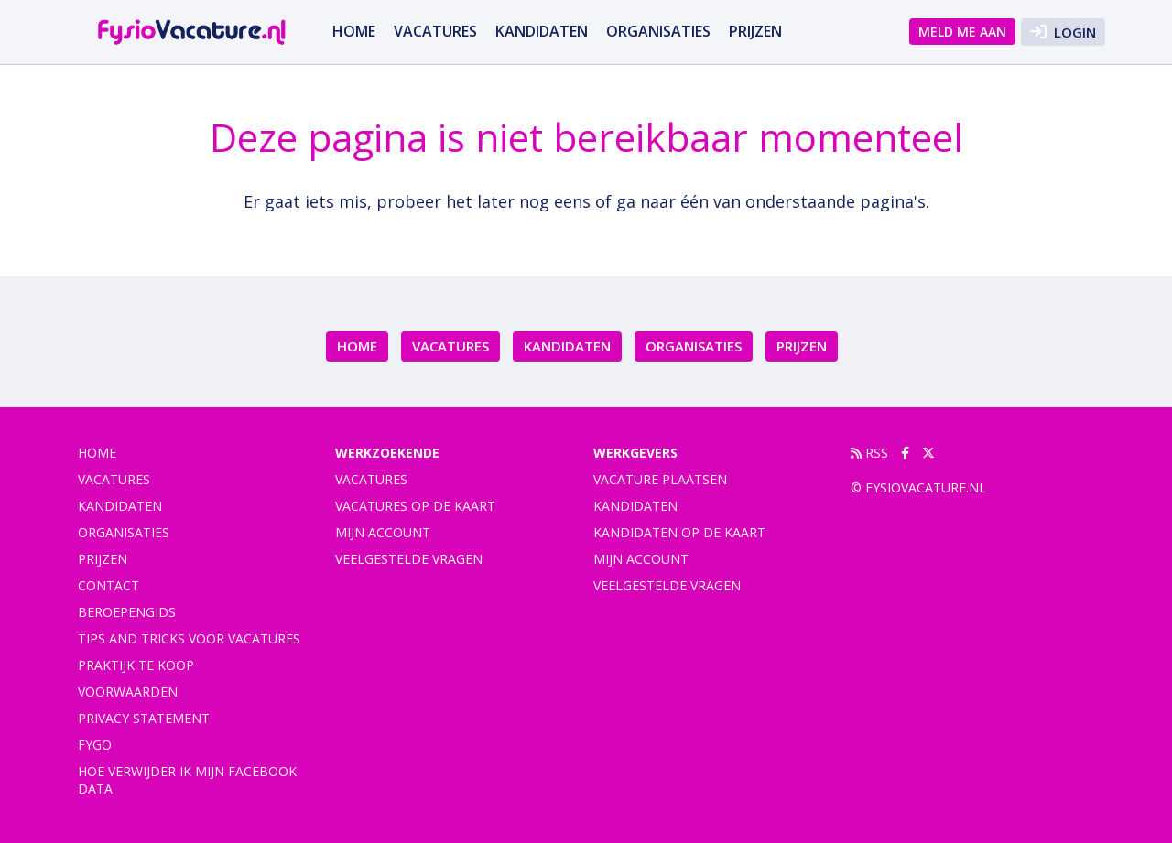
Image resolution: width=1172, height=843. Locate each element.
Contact (108, 585)
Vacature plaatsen (660, 479)
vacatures (435, 31)
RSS (869, 452)
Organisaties (658, 31)
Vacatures (371, 479)
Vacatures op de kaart (415, 505)
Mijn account (382, 532)
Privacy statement (144, 718)
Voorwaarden (128, 691)
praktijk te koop (136, 665)
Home (353, 31)
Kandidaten (541, 31)
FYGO (95, 744)
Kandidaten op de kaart (679, 532)
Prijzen (755, 31)
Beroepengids (127, 612)
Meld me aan (962, 31)
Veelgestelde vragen (409, 558)
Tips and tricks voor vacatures (189, 638)
